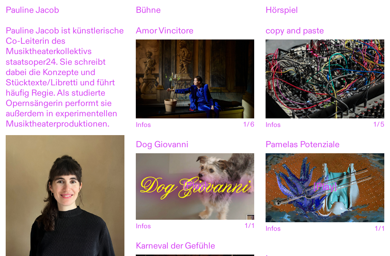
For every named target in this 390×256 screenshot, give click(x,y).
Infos (143, 125)
